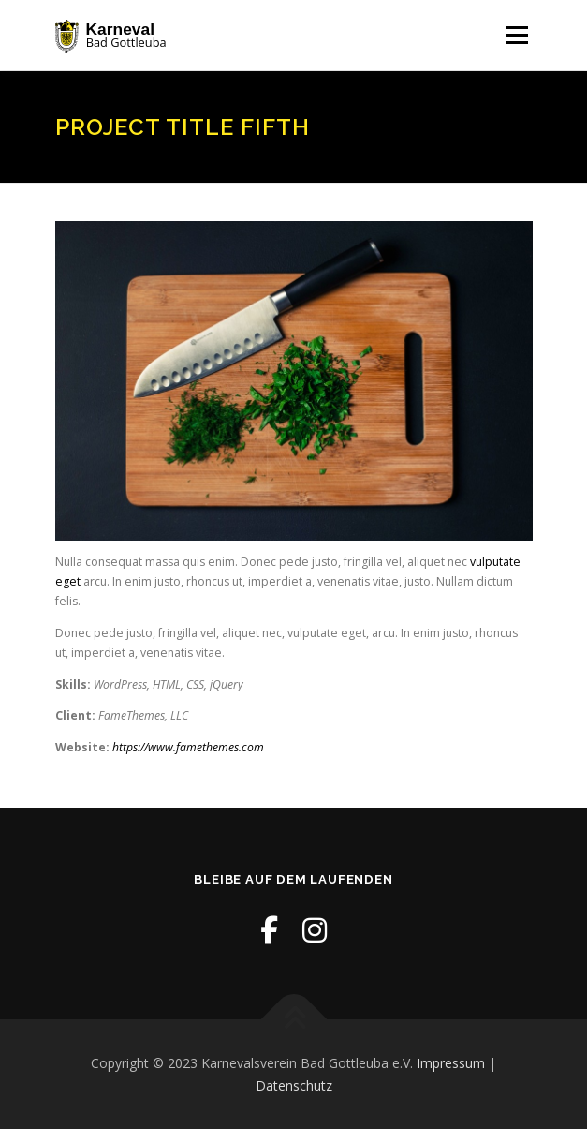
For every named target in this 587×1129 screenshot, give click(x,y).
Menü (515, 35)
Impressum (451, 1063)
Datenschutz (294, 1085)
